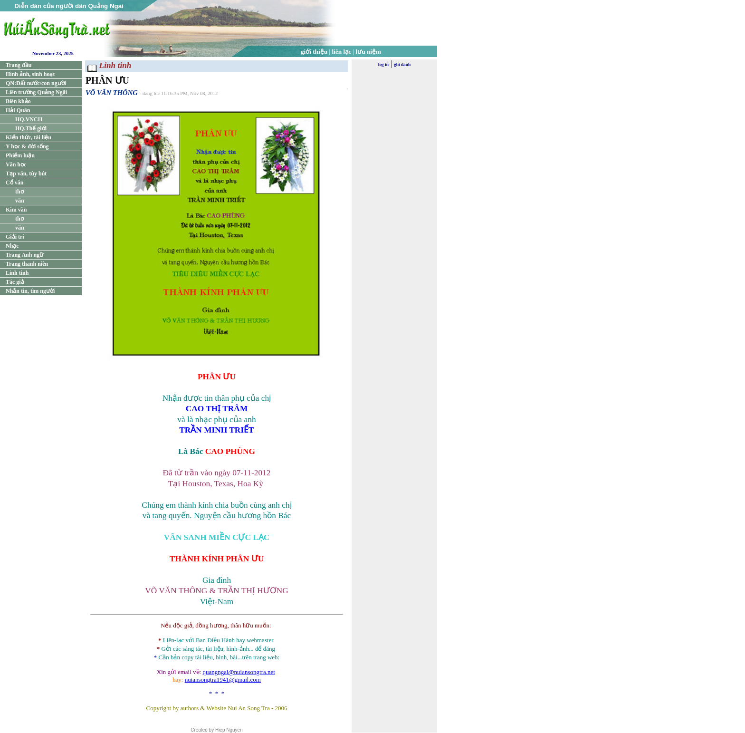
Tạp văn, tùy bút (26, 173)
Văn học (16, 164)
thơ (19, 191)
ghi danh (402, 64)
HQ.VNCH (28, 119)
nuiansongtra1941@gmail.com (223, 679)
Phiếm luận (20, 155)
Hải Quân (18, 110)
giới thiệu (314, 51)
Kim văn (16, 209)
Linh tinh (17, 273)
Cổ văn (14, 182)
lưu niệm (369, 51)
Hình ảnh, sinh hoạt (30, 74)
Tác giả (15, 282)
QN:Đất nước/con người (36, 83)
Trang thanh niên (27, 263)
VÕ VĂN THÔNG (112, 92)
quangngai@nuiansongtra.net (238, 671)
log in (383, 64)
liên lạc (342, 51)
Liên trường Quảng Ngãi (36, 92)
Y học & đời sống (27, 146)
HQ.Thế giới (31, 128)
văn (19, 200)
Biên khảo (18, 101)
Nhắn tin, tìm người (30, 291)
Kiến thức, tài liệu (28, 137)
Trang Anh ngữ (24, 254)
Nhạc (12, 245)
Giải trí (15, 236)
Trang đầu (18, 65)
